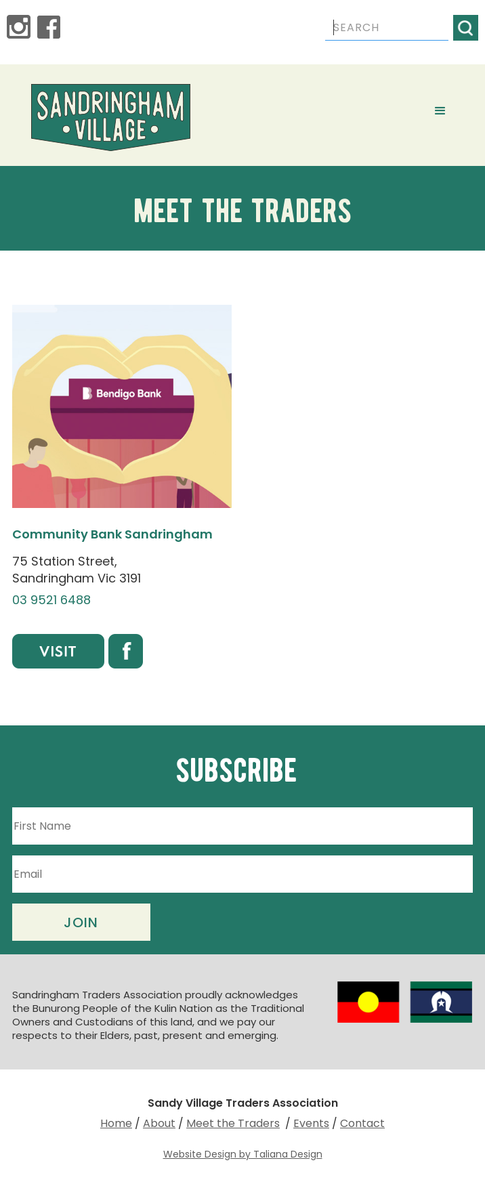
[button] (440, 111)
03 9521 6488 (51, 600)
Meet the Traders (233, 1123)
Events (311, 1123)
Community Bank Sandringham (112, 534)
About (159, 1123)
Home (116, 1123)
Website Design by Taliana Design (242, 1154)
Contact (362, 1123)
